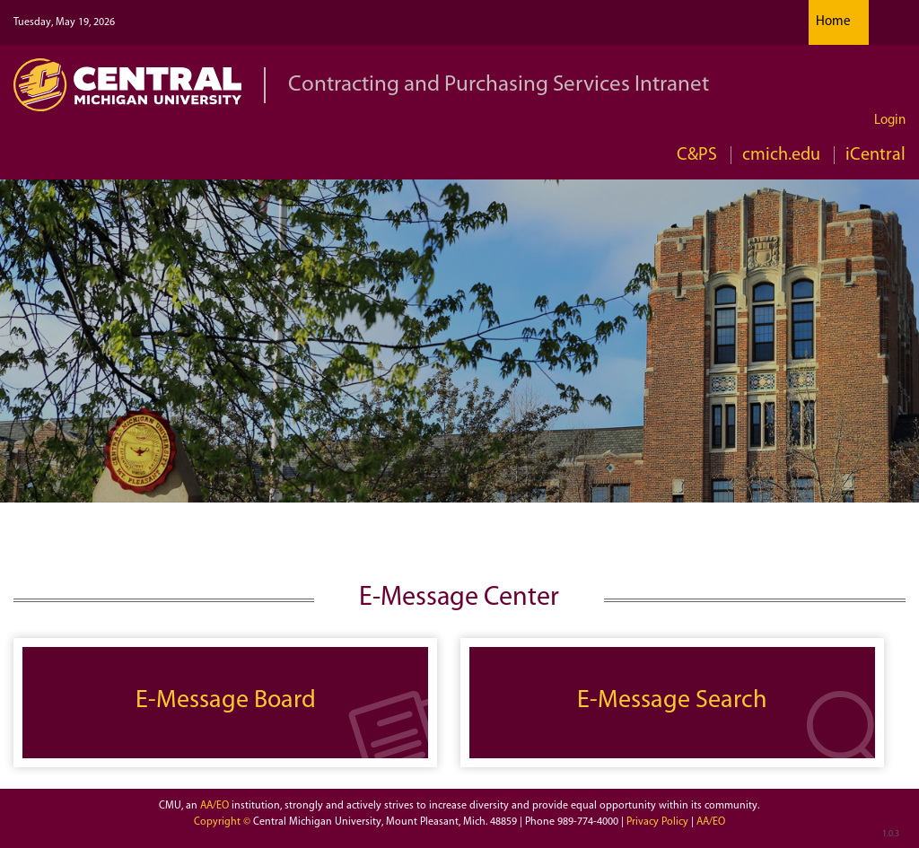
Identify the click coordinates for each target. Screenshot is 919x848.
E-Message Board (226, 700)
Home (833, 22)
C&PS (697, 155)
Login (890, 120)
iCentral (875, 155)
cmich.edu (781, 155)
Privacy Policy (658, 822)
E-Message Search (672, 700)
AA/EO (214, 805)
